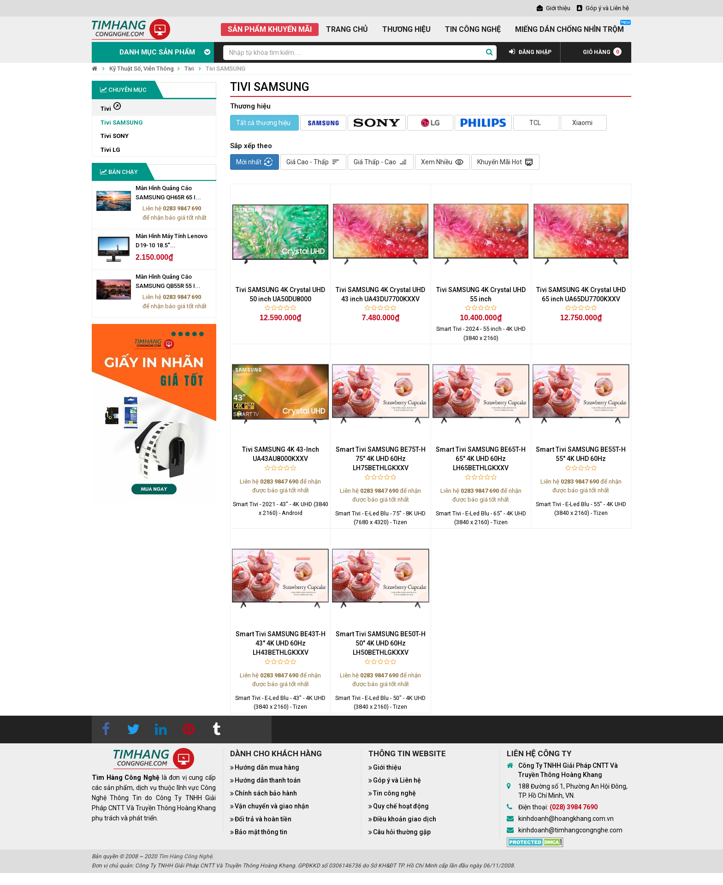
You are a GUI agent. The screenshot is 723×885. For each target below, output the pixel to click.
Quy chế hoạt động (401, 806)
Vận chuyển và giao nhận (272, 806)
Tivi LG (110, 149)
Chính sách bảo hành (266, 793)
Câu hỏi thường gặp (402, 832)
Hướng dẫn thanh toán (268, 780)
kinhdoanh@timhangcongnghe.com (570, 830)
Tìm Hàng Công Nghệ (185, 856)
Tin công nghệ (394, 793)
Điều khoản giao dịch (404, 819)
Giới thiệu (387, 767)
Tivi (189, 68)
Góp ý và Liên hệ (397, 780)
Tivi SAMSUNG (225, 68)
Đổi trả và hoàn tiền (263, 819)
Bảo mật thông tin (261, 832)
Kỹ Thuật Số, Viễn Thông (141, 68)
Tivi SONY (115, 135)
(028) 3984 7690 (574, 807)
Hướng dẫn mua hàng (267, 767)
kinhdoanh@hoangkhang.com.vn (566, 818)
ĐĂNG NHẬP (530, 52)
